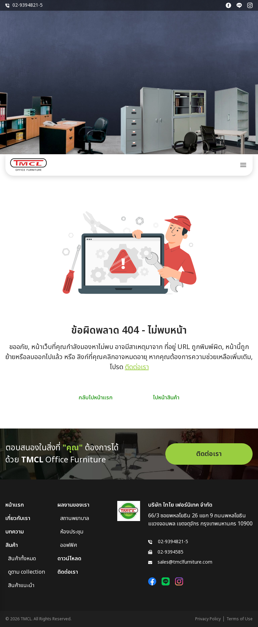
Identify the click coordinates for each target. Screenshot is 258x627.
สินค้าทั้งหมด (22, 559)
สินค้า (11, 545)
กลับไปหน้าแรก (96, 398)
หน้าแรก (14, 505)
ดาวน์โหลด (69, 559)
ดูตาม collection (26, 572)
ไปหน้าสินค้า (166, 398)
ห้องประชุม (71, 532)
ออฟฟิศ (68, 545)
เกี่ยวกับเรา (17, 518)
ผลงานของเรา (73, 505)
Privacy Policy (208, 619)
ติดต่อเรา (137, 367)
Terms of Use (239, 619)
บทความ (14, 532)
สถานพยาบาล (74, 518)
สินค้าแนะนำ (21, 585)
